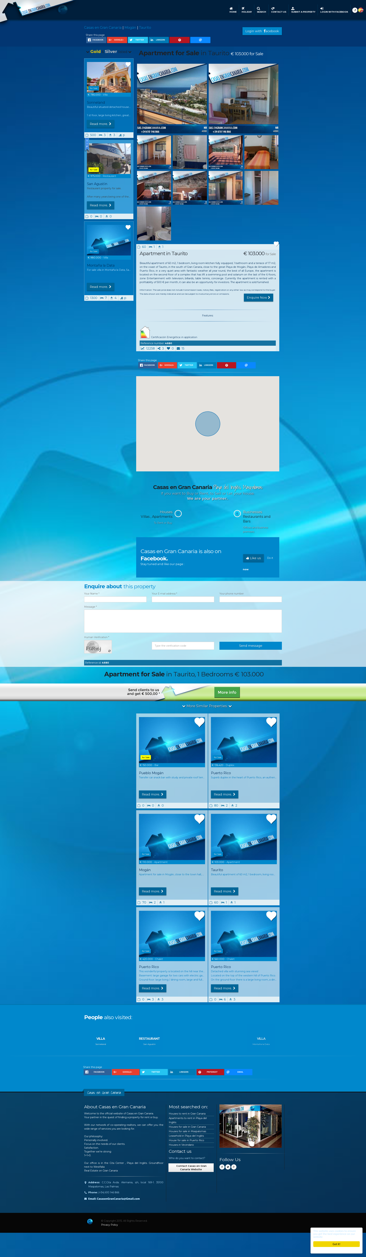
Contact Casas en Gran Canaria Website (191, 1167)
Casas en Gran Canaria (103, 27)
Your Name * (91, 593)
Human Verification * (96, 637)
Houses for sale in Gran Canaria (187, 1126)
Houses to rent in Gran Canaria (187, 1113)
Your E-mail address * (164, 593)
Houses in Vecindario (181, 1144)
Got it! (336, 1244)
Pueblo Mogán (151, 773)
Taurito (145, 27)
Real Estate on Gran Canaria (101, 1170)
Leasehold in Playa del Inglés (186, 1135)
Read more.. (100, 124)
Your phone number (231, 593)
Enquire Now (258, 297)
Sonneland (96, 102)
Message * (90, 606)
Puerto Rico (221, 773)
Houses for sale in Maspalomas (187, 1131)
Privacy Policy (109, 1224)
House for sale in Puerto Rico (186, 1140)
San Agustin (97, 184)
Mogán (130, 27)
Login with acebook (262, 31)
